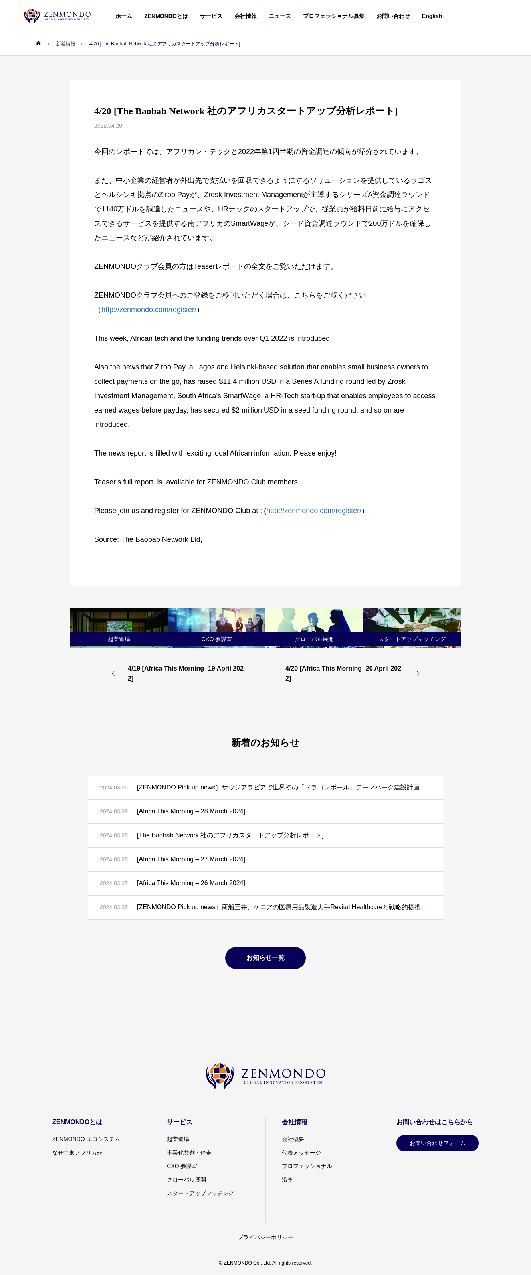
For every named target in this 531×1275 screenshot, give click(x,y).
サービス (211, 16)
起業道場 (178, 1139)
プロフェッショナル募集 (334, 16)
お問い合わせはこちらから (434, 1122)
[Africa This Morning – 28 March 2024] (191, 811)
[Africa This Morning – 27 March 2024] (191, 859)
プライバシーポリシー (265, 1237)
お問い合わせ (393, 16)
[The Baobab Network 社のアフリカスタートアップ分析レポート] (230, 835)
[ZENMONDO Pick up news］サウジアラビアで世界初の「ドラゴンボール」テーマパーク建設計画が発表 (284, 787)
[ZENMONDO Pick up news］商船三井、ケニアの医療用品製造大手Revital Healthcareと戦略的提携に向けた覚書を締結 (284, 907)
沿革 (287, 1179)
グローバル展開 (186, 1179)
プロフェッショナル (307, 1166)
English (432, 16)
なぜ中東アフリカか (77, 1152)
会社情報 (245, 16)
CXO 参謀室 (182, 1166)
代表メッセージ (301, 1152)
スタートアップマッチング (200, 1193)
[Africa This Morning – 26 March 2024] (191, 883)
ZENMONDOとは (166, 16)
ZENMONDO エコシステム (86, 1139)
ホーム (123, 16)
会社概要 (293, 1139)
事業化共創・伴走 (189, 1152)
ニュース (280, 16)
